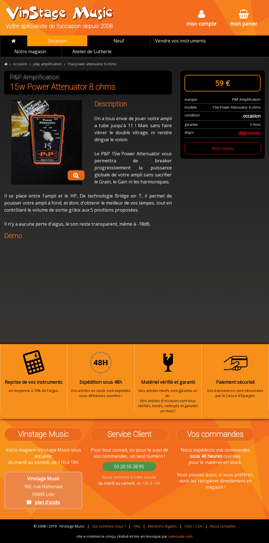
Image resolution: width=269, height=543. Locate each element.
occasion (20, 64)
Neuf (119, 41)
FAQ (137, 526)
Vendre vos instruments (180, 41)
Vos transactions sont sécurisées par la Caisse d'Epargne (235, 374)
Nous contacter (223, 526)
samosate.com (180, 536)
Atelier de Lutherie (92, 51)
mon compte (201, 18)
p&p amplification (47, 64)
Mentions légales (162, 526)
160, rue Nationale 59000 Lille (43, 490)
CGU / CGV (193, 526)
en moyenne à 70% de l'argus (33, 371)
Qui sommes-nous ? (109, 526)
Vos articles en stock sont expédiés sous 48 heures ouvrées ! (101, 374)
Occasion (57, 41)
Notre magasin (30, 51)
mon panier (243, 18)
